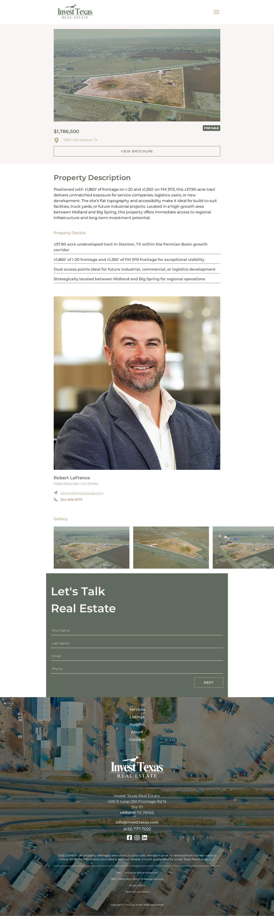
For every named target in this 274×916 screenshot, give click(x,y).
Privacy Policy (137, 885)
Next (208, 682)
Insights (137, 724)
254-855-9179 (71, 499)
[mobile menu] (216, 12)
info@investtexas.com (137, 822)
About (137, 732)
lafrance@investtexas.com (81, 493)
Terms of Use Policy (137, 891)
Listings (137, 717)
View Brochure (137, 151)
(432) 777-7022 (137, 829)
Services (137, 709)
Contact (137, 739)
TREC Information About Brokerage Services (137, 879)
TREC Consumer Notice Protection (137, 872)
